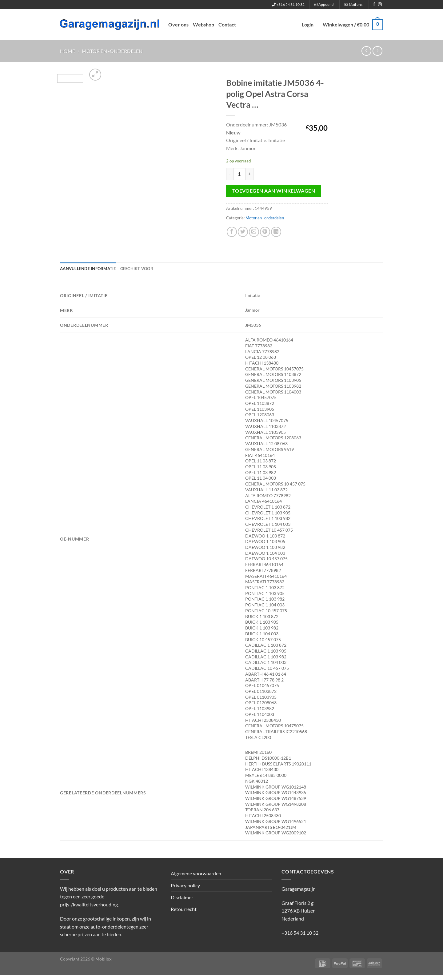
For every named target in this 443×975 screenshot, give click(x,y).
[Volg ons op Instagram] (380, 4)
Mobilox (103, 958)
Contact (227, 24)
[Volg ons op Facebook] (374, 4)
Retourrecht (184, 909)
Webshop (203, 24)
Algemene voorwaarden (196, 873)
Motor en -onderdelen (112, 51)
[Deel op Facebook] (232, 232)
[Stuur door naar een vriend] (254, 232)
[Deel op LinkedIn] (276, 232)
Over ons (178, 24)
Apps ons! (324, 4)
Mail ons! (354, 4)
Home (67, 51)
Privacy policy (185, 885)
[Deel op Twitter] (243, 232)
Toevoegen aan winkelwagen (273, 191)
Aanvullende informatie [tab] (88, 268)
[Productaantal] (239, 174)
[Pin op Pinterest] (265, 232)
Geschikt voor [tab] (136, 268)
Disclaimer (182, 897)
